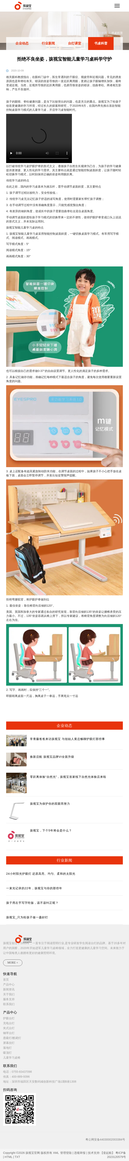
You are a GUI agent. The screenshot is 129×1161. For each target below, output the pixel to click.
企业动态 (22, 43)
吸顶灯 (7, 1052)
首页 (88, 33)
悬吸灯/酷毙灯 (12, 1038)
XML (56, 1152)
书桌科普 (117, 33)
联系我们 (9, 1004)
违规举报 (79, 1152)
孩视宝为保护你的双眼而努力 (50, 803)
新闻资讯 (101, 33)
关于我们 (9, 994)
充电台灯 (9, 1023)
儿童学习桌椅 (11, 1057)
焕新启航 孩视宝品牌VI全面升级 (52, 756)
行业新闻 (48, 43)
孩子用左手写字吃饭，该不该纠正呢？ (32, 902)
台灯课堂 (74, 43)
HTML (9, 1157)
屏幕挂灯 (9, 1042)
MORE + (12, 962)
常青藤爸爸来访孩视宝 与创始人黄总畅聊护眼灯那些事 (67, 739)
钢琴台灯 (9, 1033)
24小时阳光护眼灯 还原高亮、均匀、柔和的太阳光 (40, 873)
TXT (17, 1157)
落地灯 (7, 1047)
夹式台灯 (9, 1028)
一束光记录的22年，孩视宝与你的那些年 (34, 888)
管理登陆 (66, 1152)
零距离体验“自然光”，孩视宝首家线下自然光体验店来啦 (68, 776)
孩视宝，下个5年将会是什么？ (51, 830)
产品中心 (9, 984)
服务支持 (9, 999)
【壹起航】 (107, 1152)
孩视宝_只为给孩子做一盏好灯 (27, 917)
